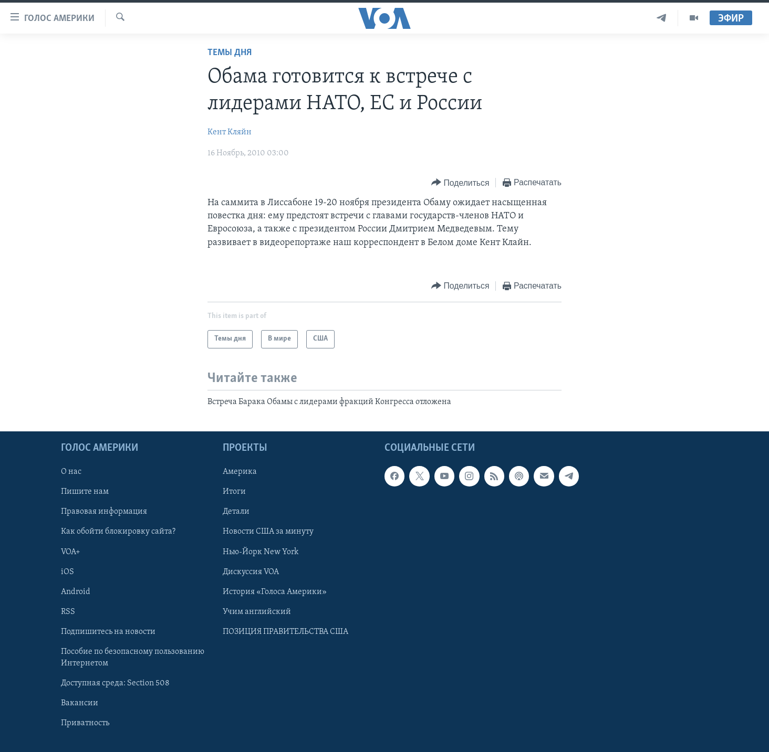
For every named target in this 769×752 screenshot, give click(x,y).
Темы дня (229, 53)
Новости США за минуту (268, 532)
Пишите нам (85, 492)
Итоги (234, 492)
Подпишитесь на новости (108, 632)
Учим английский (257, 612)
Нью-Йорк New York (260, 552)
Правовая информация (104, 512)
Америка (240, 472)
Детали (236, 512)
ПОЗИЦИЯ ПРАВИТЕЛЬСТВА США (285, 632)
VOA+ (70, 552)
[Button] (460, 183)
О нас (71, 472)
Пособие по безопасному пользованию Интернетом (132, 658)
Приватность (85, 723)
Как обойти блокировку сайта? (118, 532)
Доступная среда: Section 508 (115, 683)
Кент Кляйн (229, 132)
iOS (67, 572)
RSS (68, 612)
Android (75, 592)
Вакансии (79, 703)
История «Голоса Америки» (275, 592)
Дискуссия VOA (251, 572)
